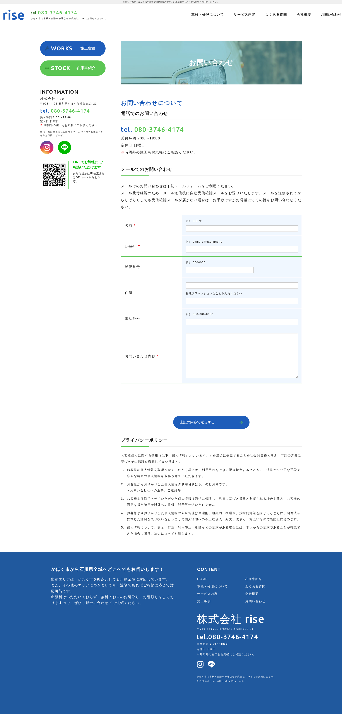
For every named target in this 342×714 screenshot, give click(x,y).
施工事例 (204, 601)
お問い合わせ (331, 14)
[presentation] (211, 396)
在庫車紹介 (253, 578)
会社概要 (304, 14)
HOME (202, 578)
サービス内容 (244, 14)
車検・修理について (207, 14)
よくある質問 (276, 14)
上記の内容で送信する (197, 422)
